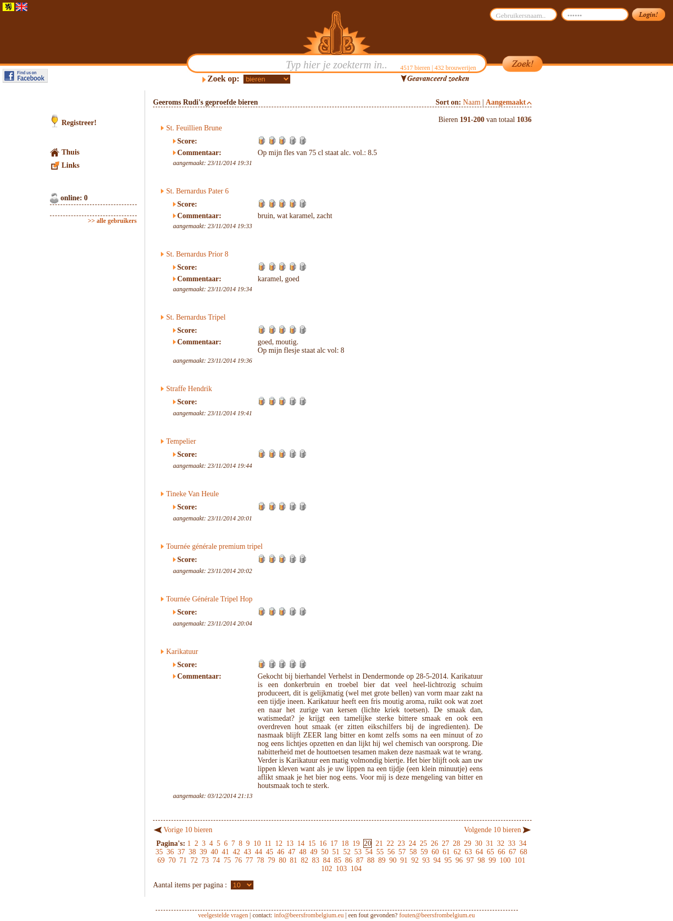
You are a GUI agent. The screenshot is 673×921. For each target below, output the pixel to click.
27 (445, 843)
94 (437, 860)
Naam (472, 102)
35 (159, 852)
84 (326, 860)
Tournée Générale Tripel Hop (209, 599)
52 (347, 852)
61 (446, 852)
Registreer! (79, 123)
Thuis (70, 152)
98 (481, 860)
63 (468, 852)
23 (401, 843)
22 (390, 843)
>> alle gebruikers (112, 220)
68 (523, 852)
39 (203, 852)
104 (356, 869)
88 (370, 860)
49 (314, 852)
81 (293, 860)
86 (348, 860)
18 (345, 843)
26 (434, 843)
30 (478, 843)
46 (280, 852)
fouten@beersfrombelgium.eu (437, 915)
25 (423, 843)
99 (492, 860)
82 (304, 860)
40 (214, 852)
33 (511, 843)
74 (216, 860)
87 (359, 860)
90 (392, 860)
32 (500, 843)
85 (337, 860)
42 (236, 852)
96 (459, 860)
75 (227, 860)
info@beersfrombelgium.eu (309, 915)
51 (336, 852)
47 (291, 852)
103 (341, 869)
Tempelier (181, 441)
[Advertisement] (581, 248)
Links (70, 165)
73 (205, 860)
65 (490, 852)
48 (303, 852)
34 (522, 843)
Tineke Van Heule (192, 494)
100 (505, 860)
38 (192, 852)
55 (380, 852)
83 (315, 860)
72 (194, 860)
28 (456, 843)
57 (402, 852)
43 (247, 852)
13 (289, 843)
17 (334, 843)
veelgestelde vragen (223, 915)
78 (260, 860)
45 (269, 852)
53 (358, 852)
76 (238, 860)
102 (326, 869)
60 (435, 852)
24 (412, 843)
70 (172, 860)
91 (403, 860)
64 (479, 852)
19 (356, 843)
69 (161, 860)
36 (170, 852)
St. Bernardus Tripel (196, 317)
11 (267, 843)
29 (467, 843)
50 (325, 852)
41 (225, 852)
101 (519, 860)
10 (257, 843)
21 (379, 843)
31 (489, 843)
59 (424, 852)
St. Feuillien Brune (194, 128)
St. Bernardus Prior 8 (197, 254)
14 (300, 843)
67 (512, 852)
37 (181, 852)
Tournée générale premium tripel (214, 546)
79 (271, 860)
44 (258, 852)
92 (415, 860)
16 (323, 843)
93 (426, 860)
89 (381, 860)
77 (249, 860)
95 (448, 860)
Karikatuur (182, 652)
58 (413, 852)
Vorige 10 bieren (188, 830)
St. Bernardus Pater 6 (197, 191)
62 (457, 852)
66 (501, 852)
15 (311, 843)
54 (369, 852)
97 (470, 860)
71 (183, 860)
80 (282, 860)
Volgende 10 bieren (492, 830)
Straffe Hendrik (189, 389)
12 (278, 843)
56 (391, 852)
